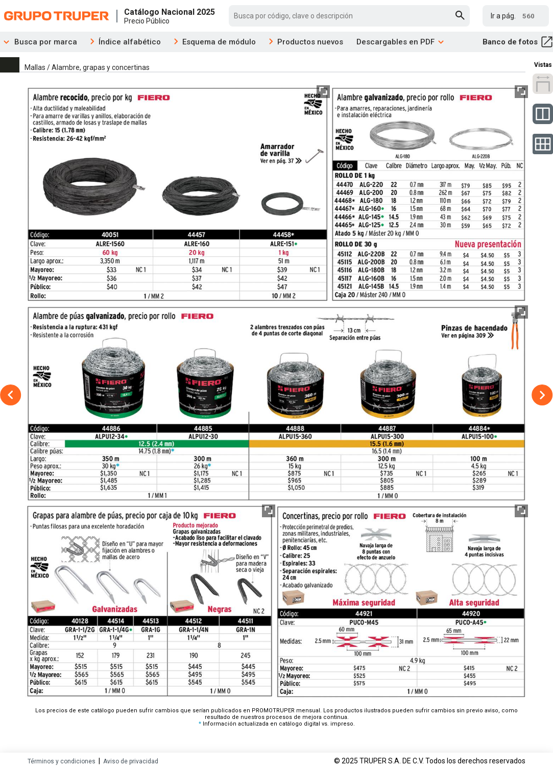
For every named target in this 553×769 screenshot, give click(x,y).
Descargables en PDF (400, 41)
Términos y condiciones (61, 761)
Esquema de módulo (219, 41)
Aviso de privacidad (130, 761)
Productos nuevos (310, 41)
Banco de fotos (518, 42)
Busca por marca (38, 41)
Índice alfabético (130, 41)
